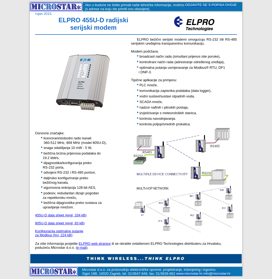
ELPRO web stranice (95, 244)
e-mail (81, 248)
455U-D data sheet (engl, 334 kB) (61, 216)
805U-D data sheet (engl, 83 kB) (59, 224)
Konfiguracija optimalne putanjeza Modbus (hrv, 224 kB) (59, 234)
